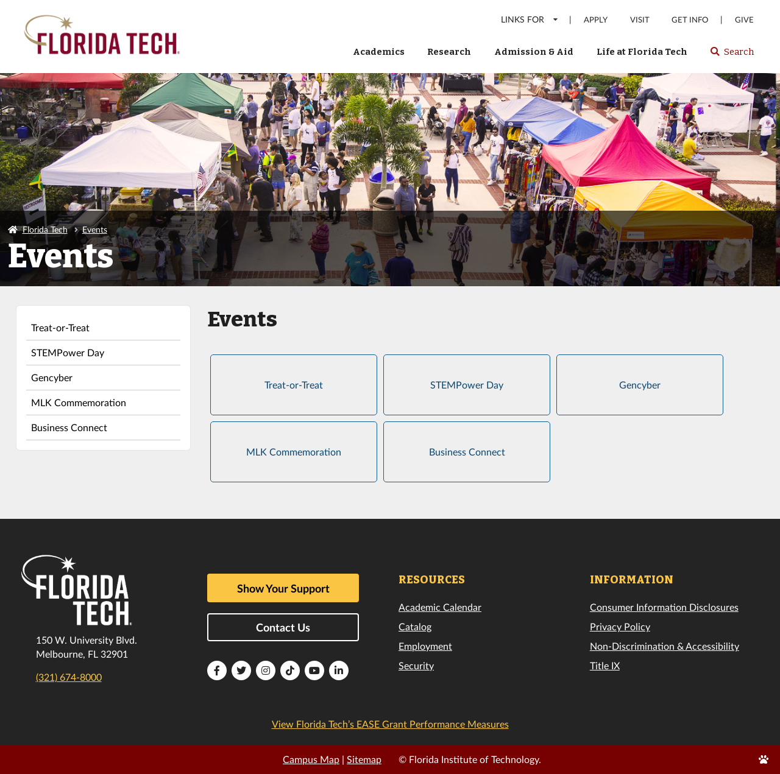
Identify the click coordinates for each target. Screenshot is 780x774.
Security (416, 665)
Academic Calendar (440, 607)
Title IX (605, 665)
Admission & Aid (533, 51)
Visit (640, 19)
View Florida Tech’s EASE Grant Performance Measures (390, 724)
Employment (425, 646)
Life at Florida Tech (642, 51)
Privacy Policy (620, 626)
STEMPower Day (67, 352)
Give (744, 19)
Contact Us (283, 627)
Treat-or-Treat (60, 327)
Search (731, 55)
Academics (379, 51)
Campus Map (311, 759)
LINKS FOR (530, 19)
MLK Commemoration (78, 402)
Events (94, 229)
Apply (596, 19)
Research (449, 51)
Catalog (415, 626)
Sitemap (364, 759)
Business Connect (69, 427)
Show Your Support (283, 588)
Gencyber (52, 377)
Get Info (690, 19)
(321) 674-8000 (69, 677)
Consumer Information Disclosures (664, 607)
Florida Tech (45, 229)
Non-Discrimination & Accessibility (664, 646)
